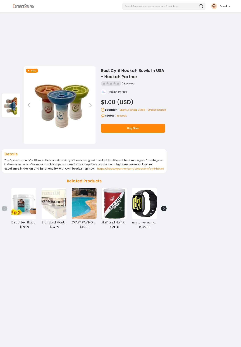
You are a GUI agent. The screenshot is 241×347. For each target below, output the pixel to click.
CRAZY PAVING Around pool (92, 222)
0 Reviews (128, 83)
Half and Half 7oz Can (118, 222)
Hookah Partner (117, 91)
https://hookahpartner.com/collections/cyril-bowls (130, 168)
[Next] (164, 208)
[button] (163, 6)
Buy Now (133, 128)
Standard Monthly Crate (60, 222)
